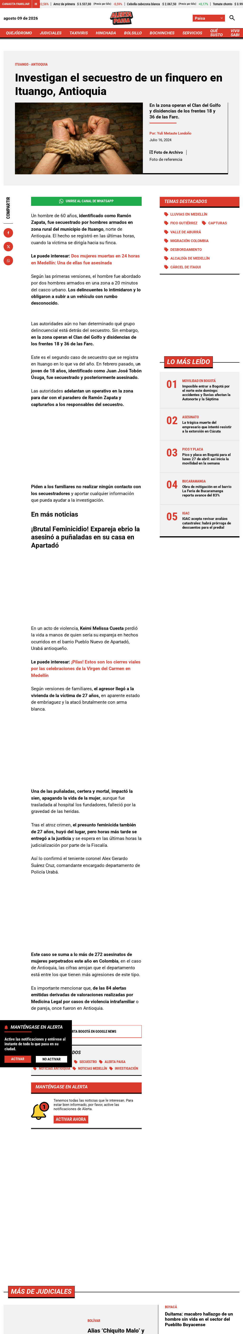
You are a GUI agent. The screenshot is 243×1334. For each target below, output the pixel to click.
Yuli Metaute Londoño (174, 133)
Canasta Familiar (15, 4)
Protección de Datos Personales (195, 1320)
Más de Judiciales (41, 1157)
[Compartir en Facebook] (8, 233)
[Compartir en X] (8, 246)
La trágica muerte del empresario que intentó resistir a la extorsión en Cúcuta (207, 426)
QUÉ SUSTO (216, 32)
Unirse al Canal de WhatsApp (86, 201)
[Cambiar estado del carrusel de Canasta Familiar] (36, 4)
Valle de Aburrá (185, 232)
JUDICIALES (50, 33)
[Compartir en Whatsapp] (8, 260)
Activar (17, 1059)
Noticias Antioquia (51, 1068)
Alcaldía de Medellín (190, 258)
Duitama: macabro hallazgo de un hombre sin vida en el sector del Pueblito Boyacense (199, 1185)
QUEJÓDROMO (19, 33)
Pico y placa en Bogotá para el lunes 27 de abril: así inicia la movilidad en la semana (206, 459)
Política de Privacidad (110, 1320)
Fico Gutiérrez (183, 223)
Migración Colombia (189, 241)
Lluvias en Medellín (188, 214)
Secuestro (85, 1062)
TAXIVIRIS (79, 33)
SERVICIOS (192, 33)
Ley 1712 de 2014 (140, 1328)
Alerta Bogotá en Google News (86, 1031)
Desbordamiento (186, 250)
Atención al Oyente (149, 1320)
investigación (123, 1068)
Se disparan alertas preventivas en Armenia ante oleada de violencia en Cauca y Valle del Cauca (201, 1230)
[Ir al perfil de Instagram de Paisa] (136, 1282)
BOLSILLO (133, 33)
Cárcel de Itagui (185, 267)
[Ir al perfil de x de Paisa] (120, 1282)
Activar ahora (71, 1119)
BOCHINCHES (162, 33)
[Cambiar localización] (209, 18)
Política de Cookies (103, 1328)
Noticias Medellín (90, 1068)
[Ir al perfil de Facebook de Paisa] (106, 1282)
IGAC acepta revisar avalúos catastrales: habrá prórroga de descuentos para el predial (206, 523)
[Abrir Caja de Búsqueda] (232, 18)
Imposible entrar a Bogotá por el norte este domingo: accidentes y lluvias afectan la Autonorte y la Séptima (206, 392)
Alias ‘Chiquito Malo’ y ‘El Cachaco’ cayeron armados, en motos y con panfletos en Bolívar (119, 1206)
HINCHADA (106, 33)
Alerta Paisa (112, 1062)
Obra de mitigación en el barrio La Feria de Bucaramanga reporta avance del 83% (206, 491)
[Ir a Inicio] (121, 18)
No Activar (51, 1059)
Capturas (217, 223)
